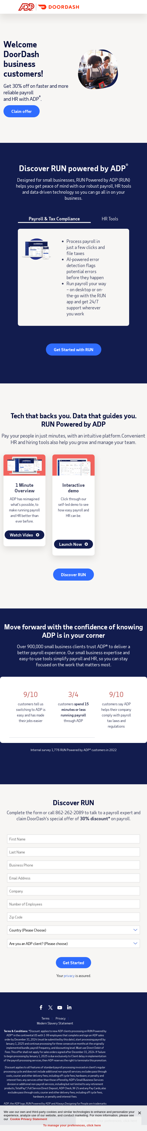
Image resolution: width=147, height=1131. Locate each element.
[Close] (139, 1113)
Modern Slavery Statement (55, 1023)
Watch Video (24, 534)
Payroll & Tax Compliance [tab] (54, 218)
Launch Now (73, 544)
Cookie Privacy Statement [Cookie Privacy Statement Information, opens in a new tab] (28, 1119)
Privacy (61, 1018)
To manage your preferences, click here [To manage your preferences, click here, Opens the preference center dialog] (72, 1125)
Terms (45, 1018)
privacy (69, 975)
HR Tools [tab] (110, 218)
